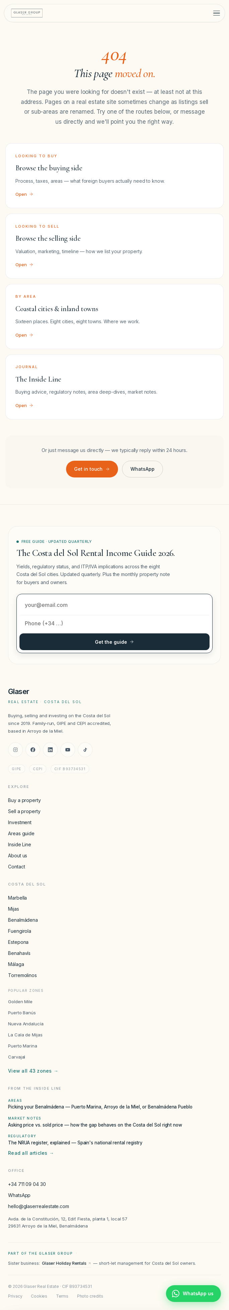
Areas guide (21, 833)
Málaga (16, 964)
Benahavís (19, 953)
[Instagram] (15, 749)
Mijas (13, 909)
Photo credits (90, 1296)
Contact (16, 866)
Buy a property (24, 800)
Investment (20, 822)
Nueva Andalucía (26, 1023)
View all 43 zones (33, 1071)
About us (17, 855)
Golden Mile (20, 1001)
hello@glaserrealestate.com (38, 1206)
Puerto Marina (22, 1045)
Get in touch (92, 469)
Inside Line (19, 844)
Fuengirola (19, 931)
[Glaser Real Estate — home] (27, 13)
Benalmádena (23, 920)
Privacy (15, 1296)
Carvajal (16, 1057)
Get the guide (114, 642)
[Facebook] (32, 749)
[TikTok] (85, 749)
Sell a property (24, 811)
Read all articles (31, 1153)
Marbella (17, 898)
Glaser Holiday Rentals (66, 1263)
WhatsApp (142, 469)
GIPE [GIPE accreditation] (16, 769)
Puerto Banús (22, 1012)
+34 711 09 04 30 (27, 1184)
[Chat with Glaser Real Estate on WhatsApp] (193, 1293)
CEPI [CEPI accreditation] (38, 769)
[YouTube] (67, 749)
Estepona (18, 942)
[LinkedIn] (50, 749)
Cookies (39, 1296)
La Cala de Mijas (25, 1034)
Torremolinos (22, 975)
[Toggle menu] (217, 13)
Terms (62, 1296)
